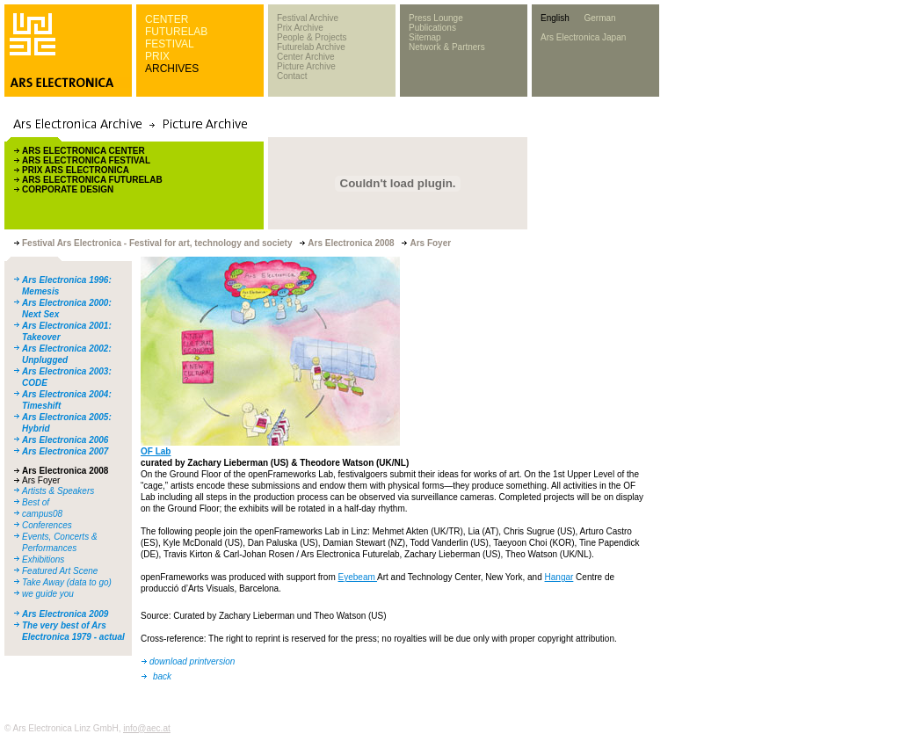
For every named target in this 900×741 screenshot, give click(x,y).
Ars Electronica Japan (583, 37)
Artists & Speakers (58, 491)
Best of (35, 502)
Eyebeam (357, 577)
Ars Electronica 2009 (65, 614)
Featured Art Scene (60, 571)
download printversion (192, 661)
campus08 (42, 514)
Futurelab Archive (311, 47)
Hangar (559, 577)
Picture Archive (306, 66)
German (599, 18)
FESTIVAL (169, 44)
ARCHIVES (172, 68)
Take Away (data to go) (67, 582)
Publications (432, 28)
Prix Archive (300, 28)
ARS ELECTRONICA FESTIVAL (86, 160)
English (555, 18)
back (162, 676)
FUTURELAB (176, 31)
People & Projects (312, 37)
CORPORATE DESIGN (67, 189)
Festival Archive (307, 18)
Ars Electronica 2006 (65, 440)
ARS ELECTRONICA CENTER (83, 151)
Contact (292, 76)
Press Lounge (436, 18)
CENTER (166, 19)
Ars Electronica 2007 (65, 451)
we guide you (48, 594)
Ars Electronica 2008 (65, 471)
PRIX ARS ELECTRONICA (75, 170)
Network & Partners (447, 47)
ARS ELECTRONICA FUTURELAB (92, 180)
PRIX (157, 56)
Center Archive (306, 57)
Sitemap (425, 37)
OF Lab (156, 451)
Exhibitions (43, 559)
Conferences (47, 525)
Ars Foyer (41, 480)
